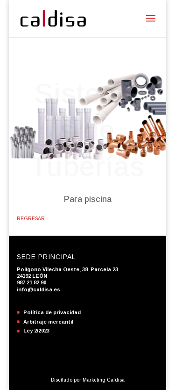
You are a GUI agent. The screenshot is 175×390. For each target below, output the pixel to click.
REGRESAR (31, 218)
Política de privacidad (52, 312)
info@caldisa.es (38, 289)
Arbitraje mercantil (48, 322)
